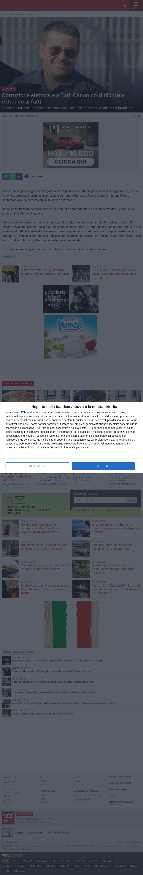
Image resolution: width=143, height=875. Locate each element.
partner (31, 412)
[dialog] (71, 437)
